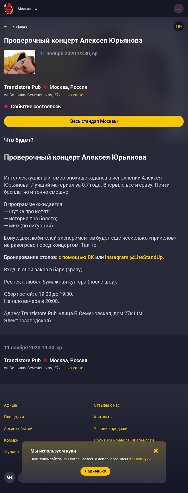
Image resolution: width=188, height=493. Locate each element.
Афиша (10, 405)
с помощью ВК (76, 257)
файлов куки (140, 459)
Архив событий (18, 428)
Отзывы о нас (107, 405)
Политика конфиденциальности (124, 440)
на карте (75, 95)
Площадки (14, 417)
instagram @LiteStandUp (134, 257)
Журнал (11, 452)
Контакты (103, 417)
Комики (11, 440)
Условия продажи (110, 428)
